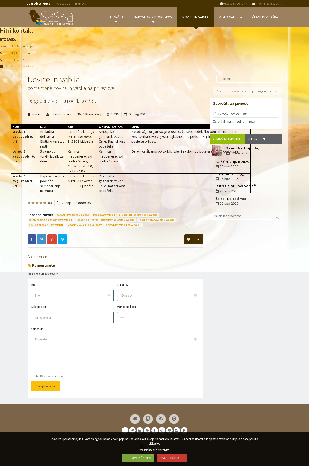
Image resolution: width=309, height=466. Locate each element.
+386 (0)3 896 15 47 (233, 3)
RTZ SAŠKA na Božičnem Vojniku (137, 215)
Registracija (63, 3)
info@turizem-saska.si (267, 3)
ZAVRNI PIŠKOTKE (171, 457)
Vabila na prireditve (234, 121)
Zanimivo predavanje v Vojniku (156, 220)
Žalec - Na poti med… (232, 198)
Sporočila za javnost (227, 138)
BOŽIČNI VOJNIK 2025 (232, 161)
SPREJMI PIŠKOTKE (138, 457)
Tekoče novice (61, 114)
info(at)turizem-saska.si (19, 66)
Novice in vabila (238, 91)
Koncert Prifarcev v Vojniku (72, 215)
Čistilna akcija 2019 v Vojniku (46, 225)
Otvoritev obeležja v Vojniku (117, 220)
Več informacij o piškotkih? (154, 450)
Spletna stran (39, 307)
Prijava (80, 3)
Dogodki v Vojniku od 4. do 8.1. (123, 225)
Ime (33, 284)
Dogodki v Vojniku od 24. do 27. (84, 225)
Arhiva (252, 138)
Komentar (37, 329)
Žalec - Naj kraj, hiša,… (243, 148)
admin (36, 114)
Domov (221, 91)
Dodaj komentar (45, 386)
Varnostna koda (126, 307)
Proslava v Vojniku (104, 215)
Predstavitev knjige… (232, 174)
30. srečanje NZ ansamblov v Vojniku (50, 220)
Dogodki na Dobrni (87, 220)
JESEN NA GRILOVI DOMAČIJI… (238, 186)
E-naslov (122, 284)
